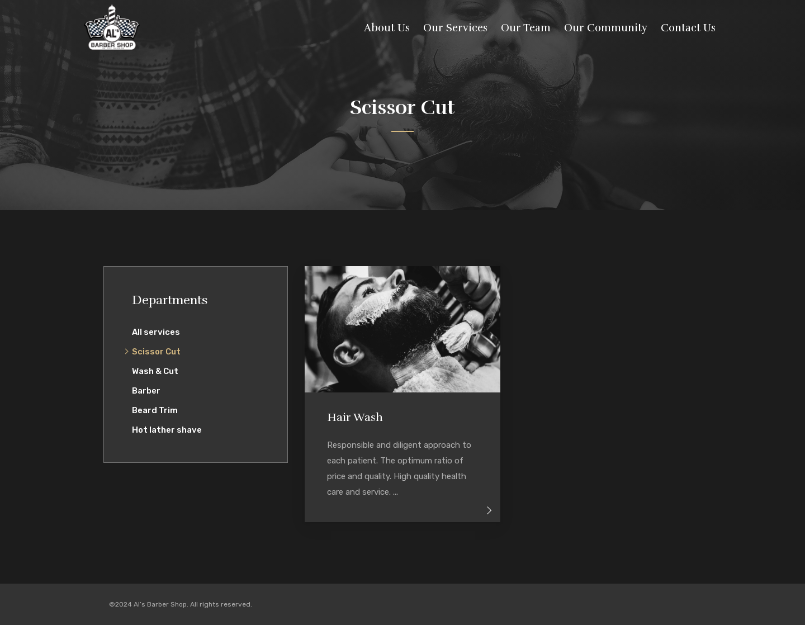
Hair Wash (355, 417)
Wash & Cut (155, 371)
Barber (146, 391)
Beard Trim (155, 410)
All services (156, 332)
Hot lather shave (167, 430)
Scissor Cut (156, 352)
